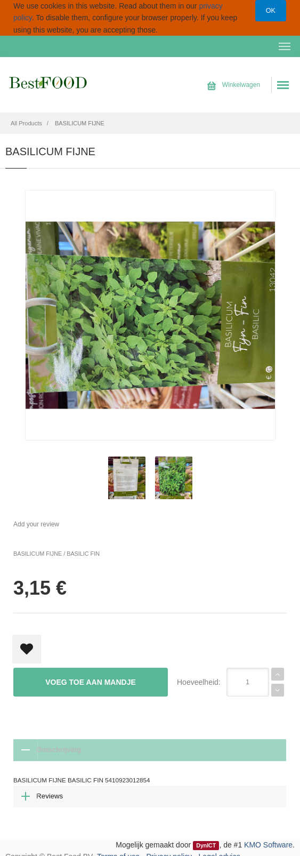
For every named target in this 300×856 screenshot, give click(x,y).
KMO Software (268, 838)
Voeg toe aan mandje (90, 682)
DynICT (206, 838)
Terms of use (118, 850)
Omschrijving (45, 750)
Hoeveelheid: (199, 682)
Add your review (36, 524)
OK (270, 10)
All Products (26, 123)
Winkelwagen (233, 85)
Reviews (101, 750)
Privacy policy (169, 850)
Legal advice (220, 850)
